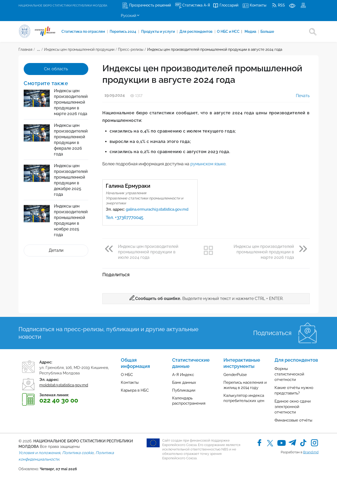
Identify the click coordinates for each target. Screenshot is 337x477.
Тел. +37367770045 (124, 217)
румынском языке (208, 163)
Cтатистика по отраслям (84, 31)
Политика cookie (77, 452)
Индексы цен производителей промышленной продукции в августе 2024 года (214, 49)
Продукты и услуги (159, 31)
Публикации (183, 390)
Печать (299, 95)
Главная (25, 49)
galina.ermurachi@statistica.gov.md (157, 209)
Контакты (130, 382)
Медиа (253, 31)
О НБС (127, 374)
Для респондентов (198, 31)
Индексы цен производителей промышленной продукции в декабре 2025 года (71, 180)
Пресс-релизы (130, 49)
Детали (56, 250)
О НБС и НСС (231, 31)
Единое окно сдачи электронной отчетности (292, 407)
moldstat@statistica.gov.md (63, 385)
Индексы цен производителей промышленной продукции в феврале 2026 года (71, 139)
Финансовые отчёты (293, 420)
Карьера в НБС (135, 390)
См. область (56, 68)
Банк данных (184, 382)
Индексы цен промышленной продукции (79, 49)
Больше (270, 31)
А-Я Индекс (183, 374)
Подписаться (272, 333)
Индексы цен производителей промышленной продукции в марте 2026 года (71, 102)
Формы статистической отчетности (289, 374)
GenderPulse (235, 374)
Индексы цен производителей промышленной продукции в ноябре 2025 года (71, 220)
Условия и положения (39, 452)
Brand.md (311, 452)
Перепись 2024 (124, 31)
